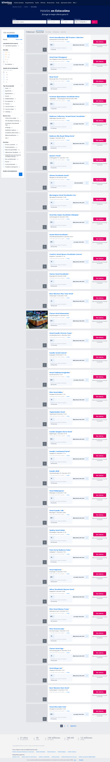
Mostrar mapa (12, 36)
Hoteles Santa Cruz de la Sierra (29, 757)
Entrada (49, 19)
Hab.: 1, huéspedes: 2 (81, 22)
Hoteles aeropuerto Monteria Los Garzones (23, 752)
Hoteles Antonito (72, 752)
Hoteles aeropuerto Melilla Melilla (87, 757)
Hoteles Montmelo (40, 752)
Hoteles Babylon (62, 752)
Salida (62, 19)
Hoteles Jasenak (55, 757)
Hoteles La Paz (16, 757)
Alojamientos (29, 3)
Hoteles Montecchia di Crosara (69, 757)
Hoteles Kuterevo (51, 752)
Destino (14, 19)
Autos (37, 3)
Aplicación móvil (66, 3)
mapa (68, 41)
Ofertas (42, 3)
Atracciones (50, 3)
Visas (57, 3)
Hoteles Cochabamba (44, 757)
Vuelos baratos (19, 3)
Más (74, 3)
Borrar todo (19, 39)
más (75, 760)
